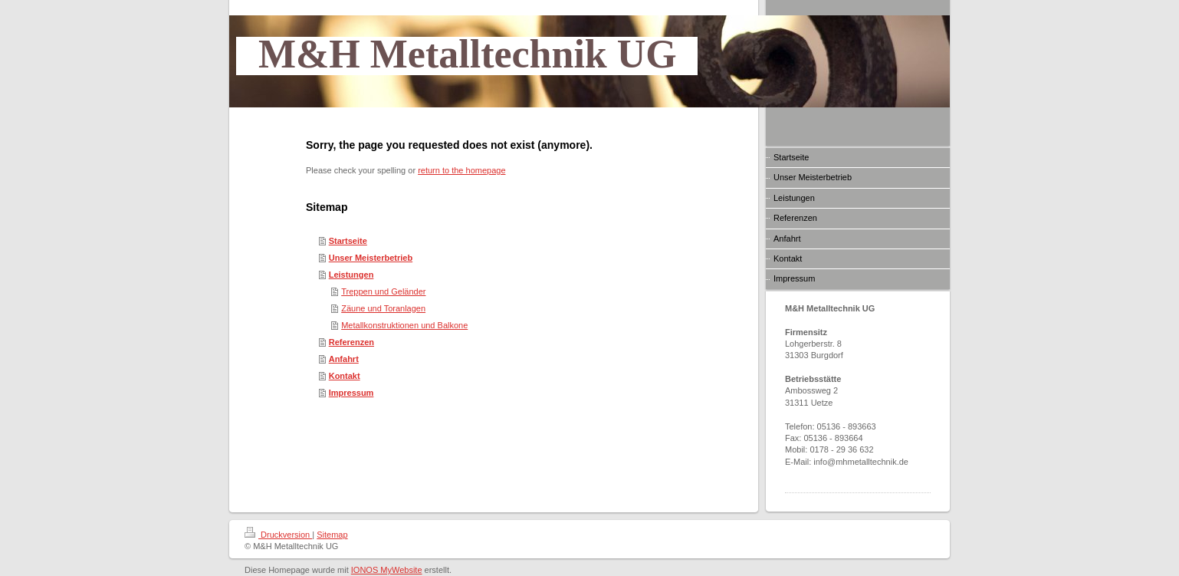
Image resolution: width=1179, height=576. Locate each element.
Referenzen (351, 342)
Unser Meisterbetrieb (370, 257)
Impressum (351, 392)
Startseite (348, 240)
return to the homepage (461, 170)
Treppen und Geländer (383, 291)
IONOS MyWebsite (386, 569)
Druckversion (278, 534)
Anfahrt (344, 359)
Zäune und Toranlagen (383, 308)
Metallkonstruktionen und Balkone (404, 325)
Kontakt (344, 375)
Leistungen (351, 274)
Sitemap (332, 534)
